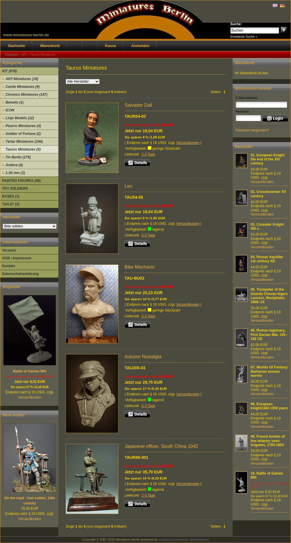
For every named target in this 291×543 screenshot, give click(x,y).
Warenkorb (50, 46)
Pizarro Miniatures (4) (23, 126)
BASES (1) (10, 196)
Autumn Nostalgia (143, 356)
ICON (10, 110)
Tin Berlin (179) (18, 157)
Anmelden (140, 46)
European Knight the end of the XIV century (268, 159)
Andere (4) (14, 165)
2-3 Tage (148, 154)
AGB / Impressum (16, 258)
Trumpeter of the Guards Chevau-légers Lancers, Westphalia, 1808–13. (269, 295)
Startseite (16, 46)
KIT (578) (9, 71)
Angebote (11, 287)
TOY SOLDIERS (15, 189)
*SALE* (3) (10, 204)
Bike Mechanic (140, 267)
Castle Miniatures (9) (22, 87)
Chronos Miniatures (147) (26, 95)
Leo (128, 186)
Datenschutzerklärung (20, 274)
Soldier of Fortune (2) (23, 134)
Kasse (110, 46)
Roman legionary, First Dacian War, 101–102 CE (269, 334)
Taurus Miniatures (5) (23, 149)
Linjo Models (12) (20, 118)
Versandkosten (29, 397)
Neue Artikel (13, 415)
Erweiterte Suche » (243, 36)
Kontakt (8, 266)
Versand (9, 250)
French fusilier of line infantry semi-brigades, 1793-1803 (268, 441)
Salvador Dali (138, 105)
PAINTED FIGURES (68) (21, 181)
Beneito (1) (15, 102)
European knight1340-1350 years (269, 406)
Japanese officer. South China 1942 (161, 446)
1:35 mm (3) (15, 173)
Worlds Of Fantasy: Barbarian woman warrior (269, 371)
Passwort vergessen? (252, 130)
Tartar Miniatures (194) (24, 142)
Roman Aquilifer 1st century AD (267, 259)
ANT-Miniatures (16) (22, 79)
